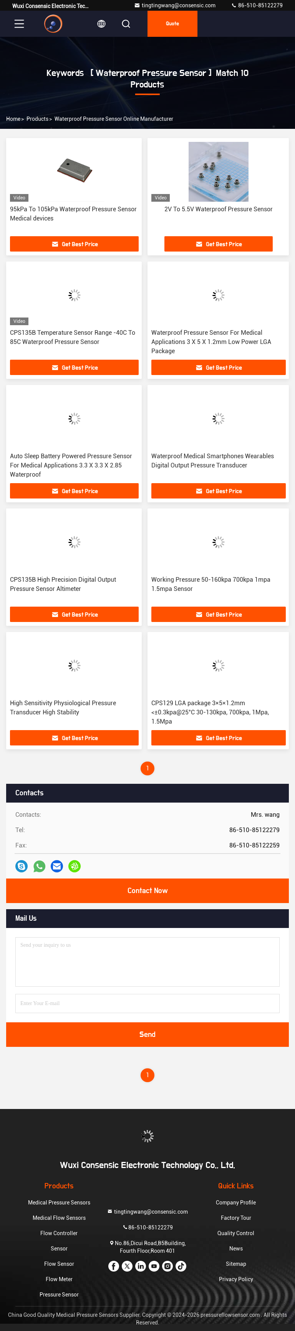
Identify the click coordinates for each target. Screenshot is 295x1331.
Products (37, 119)
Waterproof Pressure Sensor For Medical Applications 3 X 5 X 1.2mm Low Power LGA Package (211, 342)
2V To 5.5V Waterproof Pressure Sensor (218, 209)
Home (13, 119)
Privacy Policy (236, 1279)
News (236, 1248)
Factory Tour (236, 1218)
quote (172, 23)
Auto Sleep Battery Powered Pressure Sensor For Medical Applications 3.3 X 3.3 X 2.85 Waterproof (71, 465)
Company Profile (236, 1202)
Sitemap (236, 1264)
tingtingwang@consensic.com (174, 5)
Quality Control (235, 1233)
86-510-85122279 (257, 5)
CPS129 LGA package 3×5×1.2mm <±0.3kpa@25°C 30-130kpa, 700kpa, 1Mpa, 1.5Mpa (210, 712)
